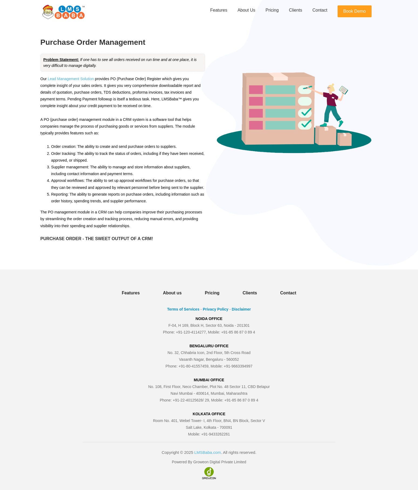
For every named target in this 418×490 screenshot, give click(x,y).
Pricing (272, 10)
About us (246, 10)
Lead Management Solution (71, 79)
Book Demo (354, 11)
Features (218, 10)
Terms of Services (183, 309)
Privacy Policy (215, 309)
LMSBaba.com (207, 452)
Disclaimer (241, 309)
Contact (319, 10)
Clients (295, 10)
